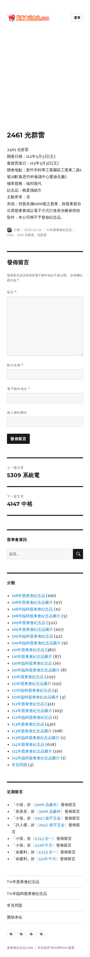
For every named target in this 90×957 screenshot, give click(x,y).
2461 (10, 235)
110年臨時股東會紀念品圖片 (36, 670)
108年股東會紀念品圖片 (32, 602)
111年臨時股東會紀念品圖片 (35, 697)
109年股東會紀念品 (28, 622)
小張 (17, 230)
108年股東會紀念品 (28, 595)
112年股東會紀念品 (59, 230)
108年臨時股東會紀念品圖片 (36, 615)
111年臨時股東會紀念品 (31, 690)
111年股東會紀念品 (28, 676)
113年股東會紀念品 (28, 724)
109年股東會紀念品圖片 (32, 629)
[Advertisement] (45, 83)
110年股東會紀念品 (28, 649)
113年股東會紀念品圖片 (32, 730)
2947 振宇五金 (48, 818)
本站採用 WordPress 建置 (55, 948)
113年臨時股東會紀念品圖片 (36, 737)
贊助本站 (14, 917)
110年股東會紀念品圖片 (32, 656)
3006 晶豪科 (46, 804)
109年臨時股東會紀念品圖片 (36, 642)
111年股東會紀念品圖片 (31, 683)
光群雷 (42, 235)
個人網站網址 (17, 412)
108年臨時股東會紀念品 (32, 609)
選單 (77, 18)
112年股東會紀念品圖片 (32, 710)
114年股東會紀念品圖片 (32, 751)
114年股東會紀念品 (28, 744)
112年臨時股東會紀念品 (32, 717)
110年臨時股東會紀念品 (32, 663)
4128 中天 (43, 845)
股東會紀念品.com (20, 948)
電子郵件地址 (18, 389)
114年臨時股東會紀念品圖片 (36, 758)
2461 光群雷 (25, 235)
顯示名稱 (15, 365)
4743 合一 (44, 838)
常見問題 (19, 764)
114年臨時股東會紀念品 (27, 893)
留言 (12, 292)
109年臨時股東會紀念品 (32, 636)
